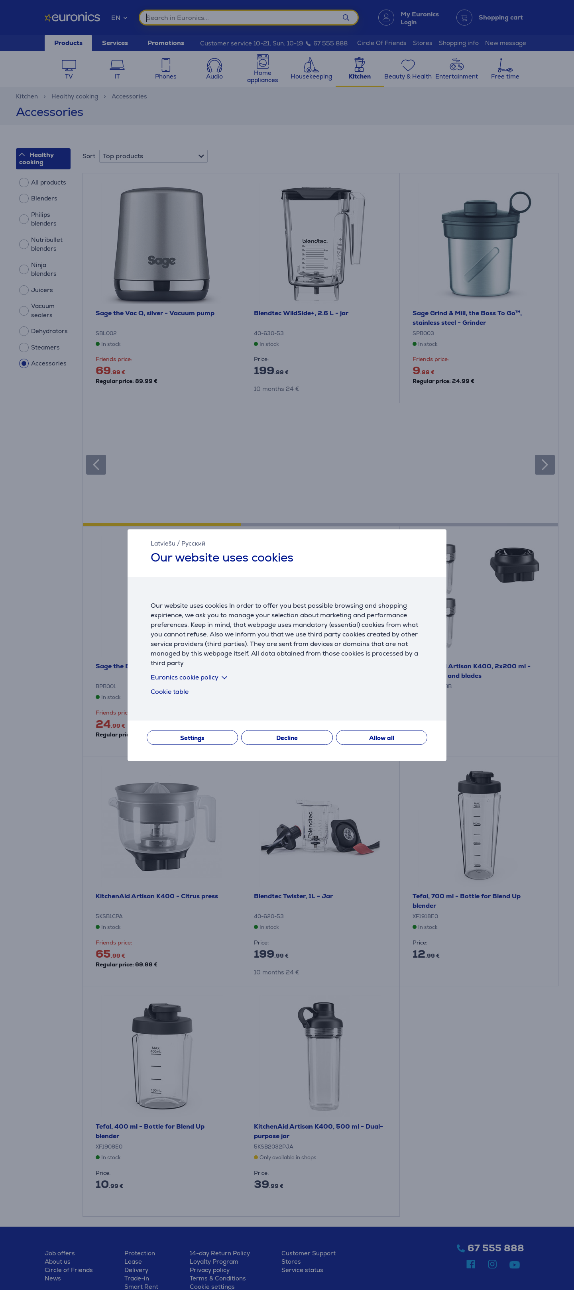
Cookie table (170, 691)
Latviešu (163, 543)
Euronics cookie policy (190, 677)
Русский (193, 543)
